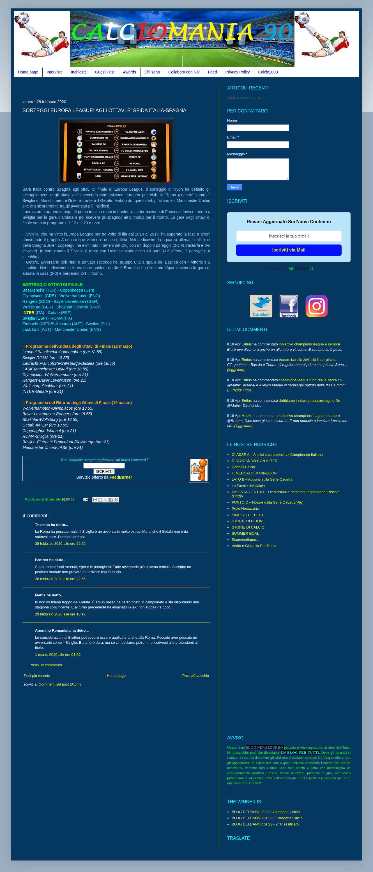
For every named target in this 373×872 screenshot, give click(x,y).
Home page (28, 72)
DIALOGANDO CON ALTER (254, 461)
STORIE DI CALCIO (248, 527)
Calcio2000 (268, 72)
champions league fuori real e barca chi (310, 380)
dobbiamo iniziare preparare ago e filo (309, 400)
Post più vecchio (195, 675)
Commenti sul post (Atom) (60, 684)
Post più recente (37, 675)
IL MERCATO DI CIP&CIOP (254, 473)
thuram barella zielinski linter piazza (307, 359)
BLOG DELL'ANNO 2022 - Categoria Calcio (267, 818)
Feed (212, 72)
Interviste (55, 72)
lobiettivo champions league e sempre (309, 344)
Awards (129, 72)
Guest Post (104, 72)
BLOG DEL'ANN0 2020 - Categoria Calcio (266, 812)
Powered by (288, 268)
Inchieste (79, 72)
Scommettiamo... (245, 539)
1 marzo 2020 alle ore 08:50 (57, 654)
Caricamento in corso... (246, 97)
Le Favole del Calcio (248, 486)
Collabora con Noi (183, 72)
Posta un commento (45, 665)
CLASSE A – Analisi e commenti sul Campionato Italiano (277, 455)
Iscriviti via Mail (288, 250)
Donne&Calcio (243, 467)
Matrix (246, 416)
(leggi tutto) (236, 370)
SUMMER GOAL (245, 533)
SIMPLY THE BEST (247, 515)
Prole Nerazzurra (245, 508)
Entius (246, 344)
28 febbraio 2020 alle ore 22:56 (60, 579)
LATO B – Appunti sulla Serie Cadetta (262, 479)
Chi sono (152, 72)
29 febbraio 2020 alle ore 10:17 (60, 614)
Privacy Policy (237, 72)
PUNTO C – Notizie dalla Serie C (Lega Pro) (267, 502)
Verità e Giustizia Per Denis (254, 546)
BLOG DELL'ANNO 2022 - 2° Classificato (265, 824)
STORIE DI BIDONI (247, 521)
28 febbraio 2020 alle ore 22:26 (60, 543)
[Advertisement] (124, 88)
